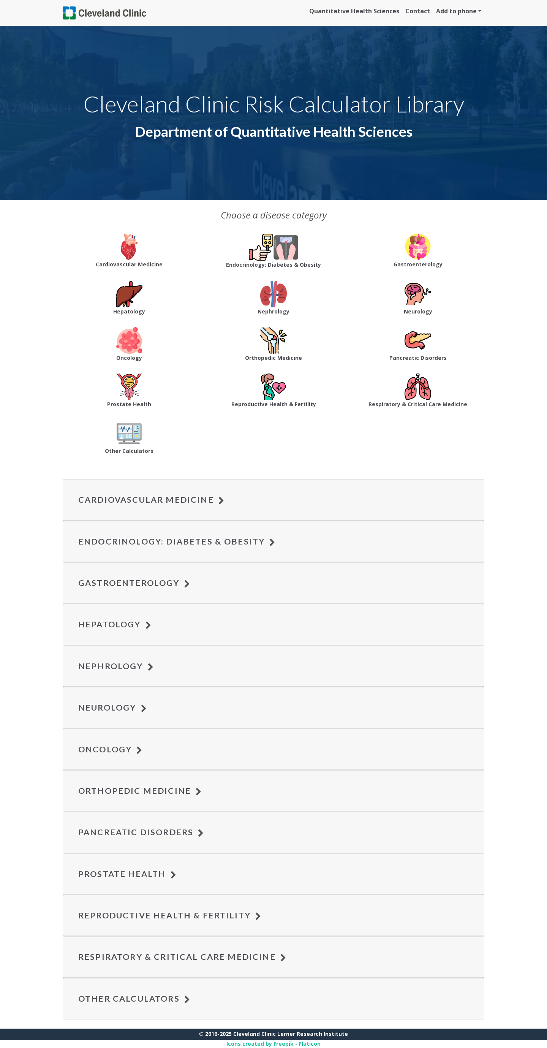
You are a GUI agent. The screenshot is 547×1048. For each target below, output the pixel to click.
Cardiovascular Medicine (151, 500)
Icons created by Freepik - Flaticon (273, 1043)
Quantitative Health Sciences (354, 11)
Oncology (110, 749)
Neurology (112, 707)
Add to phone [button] (456, 11)
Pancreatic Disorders (141, 832)
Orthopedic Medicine (140, 791)
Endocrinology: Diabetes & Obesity (177, 541)
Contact (417, 11)
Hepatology (115, 624)
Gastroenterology (134, 583)
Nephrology (116, 666)
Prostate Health (127, 874)
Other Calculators (134, 999)
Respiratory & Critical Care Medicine (182, 957)
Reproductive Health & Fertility (170, 915)
